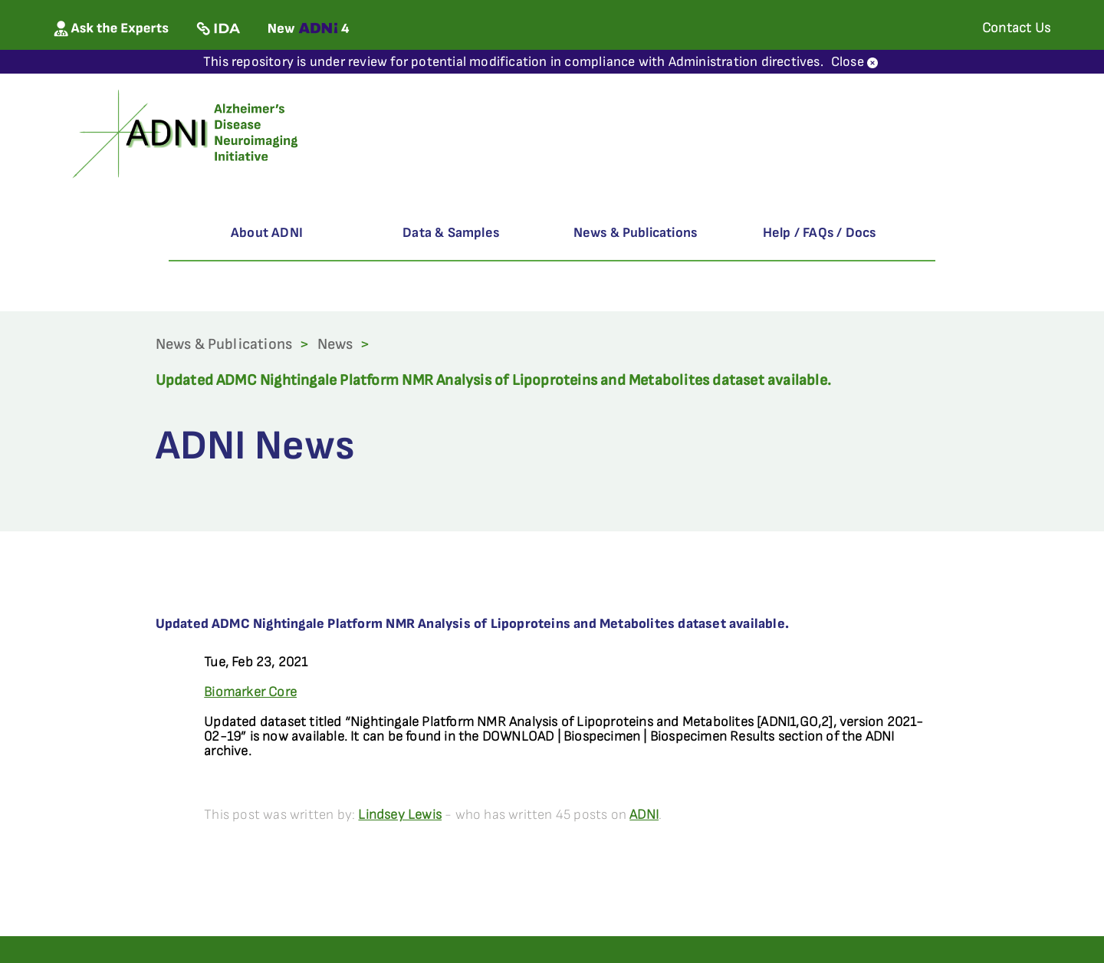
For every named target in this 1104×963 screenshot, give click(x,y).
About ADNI (267, 233)
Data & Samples (450, 233)
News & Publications (635, 233)
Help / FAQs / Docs (819, 233)
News (335, 344)
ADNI (644, 815)
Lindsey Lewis (400, 815)
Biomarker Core (250, 692)
